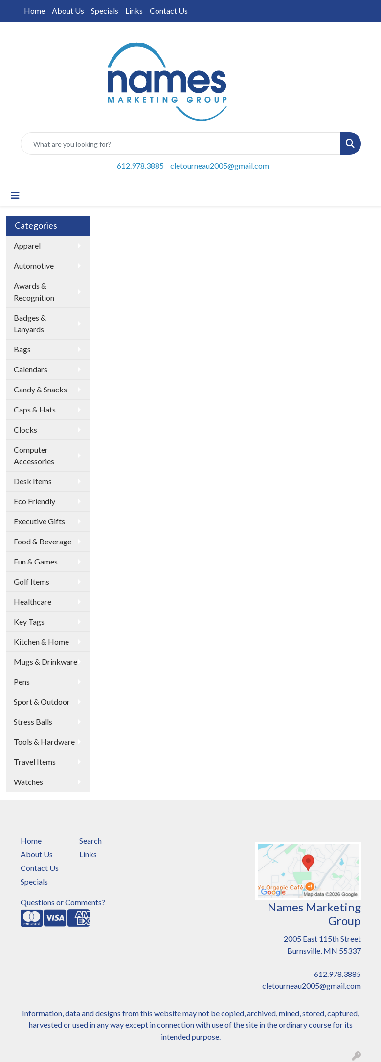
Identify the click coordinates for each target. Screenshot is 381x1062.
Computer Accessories (34, 455)
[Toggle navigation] (15, 195)
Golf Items (31, 581)
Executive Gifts (39, 521)
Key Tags (29, 621)
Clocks (25, 429)
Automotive (34, 265)
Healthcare (32, 601)
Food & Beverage (42, 541)
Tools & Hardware (44, 741)
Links (134, 10)
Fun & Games (36, 561)
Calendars (30, 369)
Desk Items (33, 481)
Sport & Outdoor (42, 701)
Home (34, 10)
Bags (22, 349)
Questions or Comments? (63, 902)
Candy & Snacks (40, 389)
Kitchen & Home (41, 641)
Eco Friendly (34, 501)
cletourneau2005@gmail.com (219, 165)
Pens (22, 681)
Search (90, 840)
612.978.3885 (140, 165)
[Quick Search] (180, 143)
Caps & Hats (35, 409)
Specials (104, 10)
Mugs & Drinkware (45, 661)
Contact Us (169, 10)
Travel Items (35, 761)
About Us (68, 10)
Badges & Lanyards (30, 323)
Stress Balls (33, 721)
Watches (28, 781)
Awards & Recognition (34, 291)
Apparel (27, 245)
